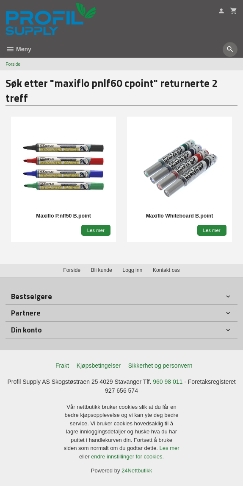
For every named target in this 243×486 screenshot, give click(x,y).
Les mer (169, 448)
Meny (18, 49)
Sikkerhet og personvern (160, 365)
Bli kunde (101, 270)
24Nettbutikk (137, 470)
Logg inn (132, 270)
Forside (13, 64)
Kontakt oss (166, 270)
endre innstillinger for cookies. (127, 456)
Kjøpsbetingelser (99, 365)
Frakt (62, 365)
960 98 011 (167, 381)
